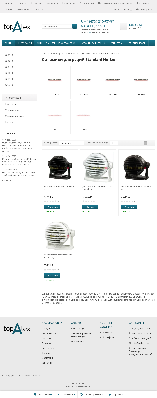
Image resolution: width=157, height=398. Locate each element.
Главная (46, 53)
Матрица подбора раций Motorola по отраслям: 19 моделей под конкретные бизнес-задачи (19, 162)
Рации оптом (68, 3)
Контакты (38, 9)
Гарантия (46, 343)
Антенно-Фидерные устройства (56, 43)
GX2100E (9, 78)
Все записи (7, 180)
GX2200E (9, 84)
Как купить (52, 3)
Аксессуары (25, 43)
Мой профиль (107, 337)
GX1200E (9, 55)
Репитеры (116, 43)
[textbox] (59, 26)
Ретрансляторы (136, 43)
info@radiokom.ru (141, 343)
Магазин (9, 3)
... (151, 43)
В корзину (51, 207)
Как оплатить (49, 333)
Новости (22, 3)
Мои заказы (106, 332)
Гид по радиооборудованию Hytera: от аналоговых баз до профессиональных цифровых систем (17, 146)
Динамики (73, 53)
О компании (23, 9)
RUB (116, 9)
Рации (8, 43)
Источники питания (93, 43)
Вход (128, 9)
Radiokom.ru (36, 3)
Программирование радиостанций (115, 3)
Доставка (47, 338)
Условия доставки (14, 116)
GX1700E (9, 67)
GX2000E (9, 72)
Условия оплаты (13, 110)
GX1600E (9, 61)
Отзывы (9, 9)
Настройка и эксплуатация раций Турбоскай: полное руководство (18, 173)
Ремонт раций (87, 3)
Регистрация (144, 9)
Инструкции (143, 3)
